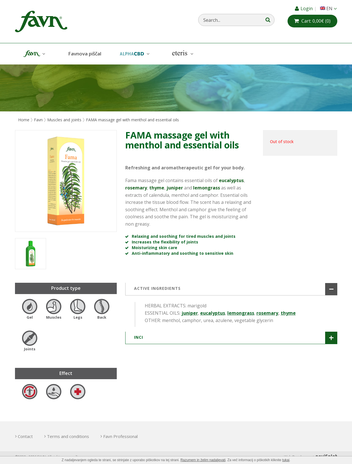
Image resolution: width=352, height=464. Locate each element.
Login (307, 8)
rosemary (267, 313)
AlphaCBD (134, 53)
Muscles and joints (64, 119)
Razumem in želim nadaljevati (202, 460)
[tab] (231, 289)
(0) (316, 21)
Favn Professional (120, 436)
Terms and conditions (68, 436)
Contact (25, 436)
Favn (33, 53)
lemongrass (240, 313)
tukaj (285, 460)
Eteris (182, 53)
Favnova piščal (84, 53)
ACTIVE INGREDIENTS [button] (157, 288)
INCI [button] (138, 337)
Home (23, 119)
